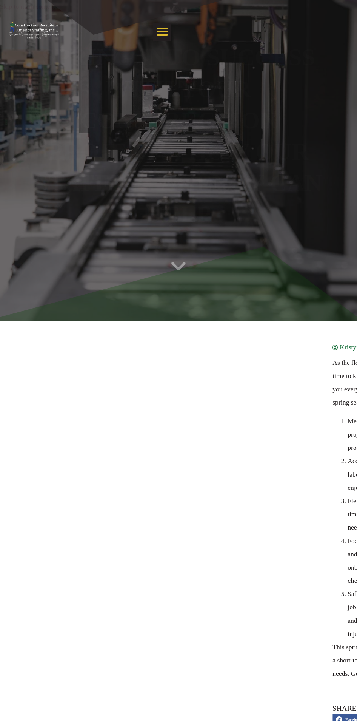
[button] (340, 41)
